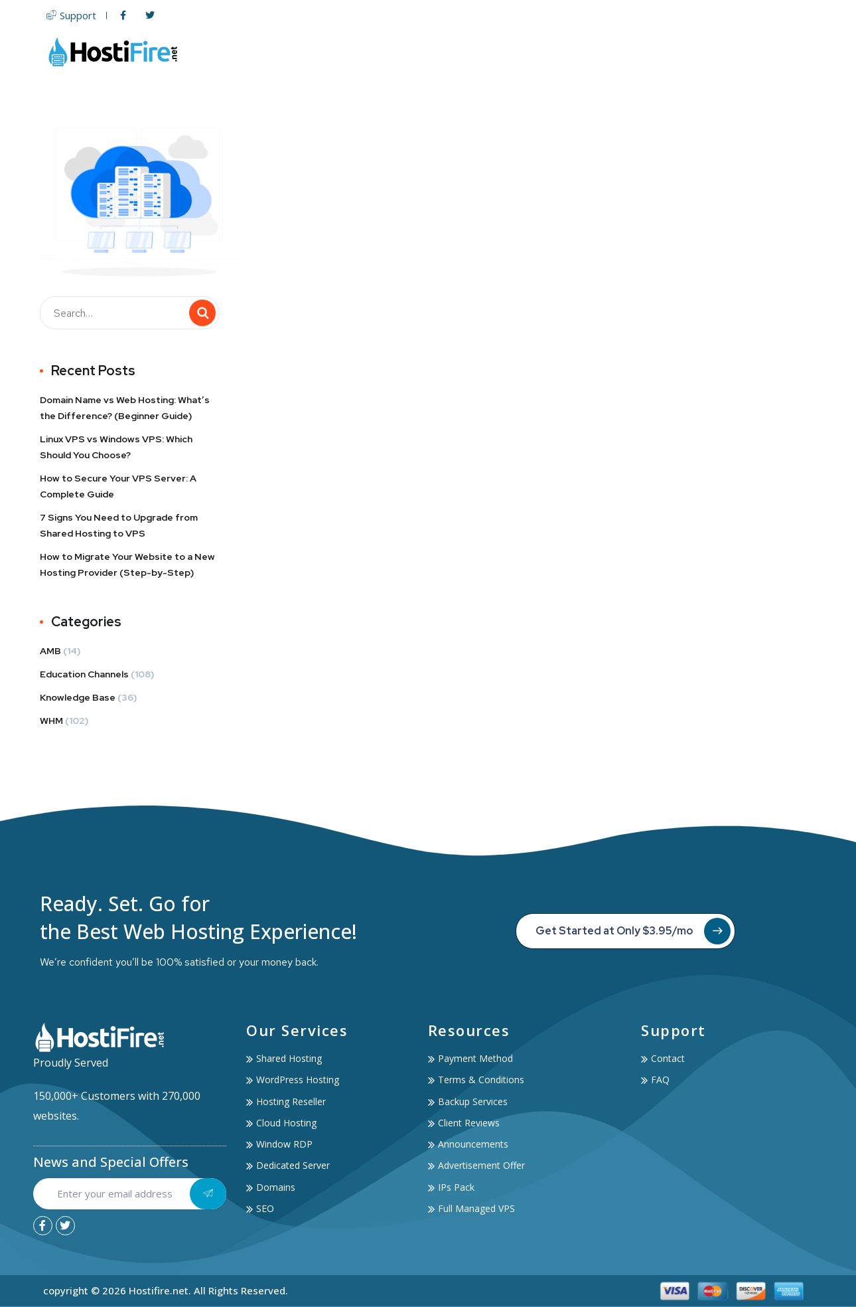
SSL (600, 51)
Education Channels (84, 674)
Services (653, 51)
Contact (791, 51)
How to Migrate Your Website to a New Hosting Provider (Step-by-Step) (127, 564)
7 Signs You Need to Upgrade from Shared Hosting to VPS (119, 525)
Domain (555, 51)
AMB (50, 651)
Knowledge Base (77, 697)
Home (342, 51)
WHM (51, 721)
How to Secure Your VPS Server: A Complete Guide (118, 486)
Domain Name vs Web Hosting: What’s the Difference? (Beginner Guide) (125, 408)
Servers (493, 51)
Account (725, 51)
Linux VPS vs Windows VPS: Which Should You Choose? (116, 447)
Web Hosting (412, 51)
